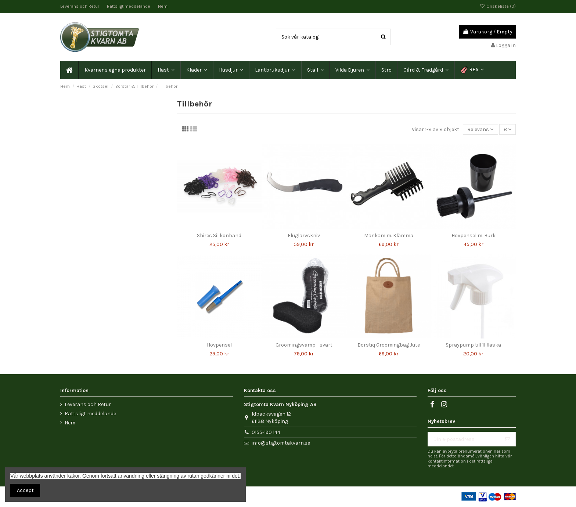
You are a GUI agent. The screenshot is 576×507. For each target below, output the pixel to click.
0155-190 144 (266, 432)
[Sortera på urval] (480, 129)
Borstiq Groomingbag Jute (388, 345)
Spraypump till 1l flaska (473, 345)
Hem (163, 6)
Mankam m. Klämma (388, 235)
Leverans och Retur (80, 6)
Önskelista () (498, 6)
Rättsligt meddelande (129, 6)
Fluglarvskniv (304, 235)
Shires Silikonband (219, 235)
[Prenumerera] (507, 439)
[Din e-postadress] (464, 439)
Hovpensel (219, 345)
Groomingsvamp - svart (304, 345)
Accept (25, 490)
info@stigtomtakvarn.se (281, 443)
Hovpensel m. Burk (473, 235)
